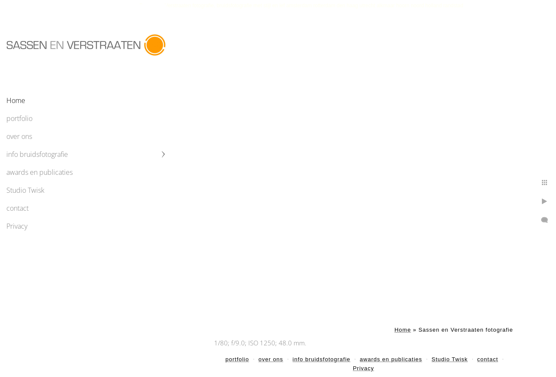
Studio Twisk (25, 190)
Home (15, 100)
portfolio (19, 118)
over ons (19, 136)
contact (17, 208)
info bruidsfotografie (37, 154)
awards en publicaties (39, 172)
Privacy (16, 226)
